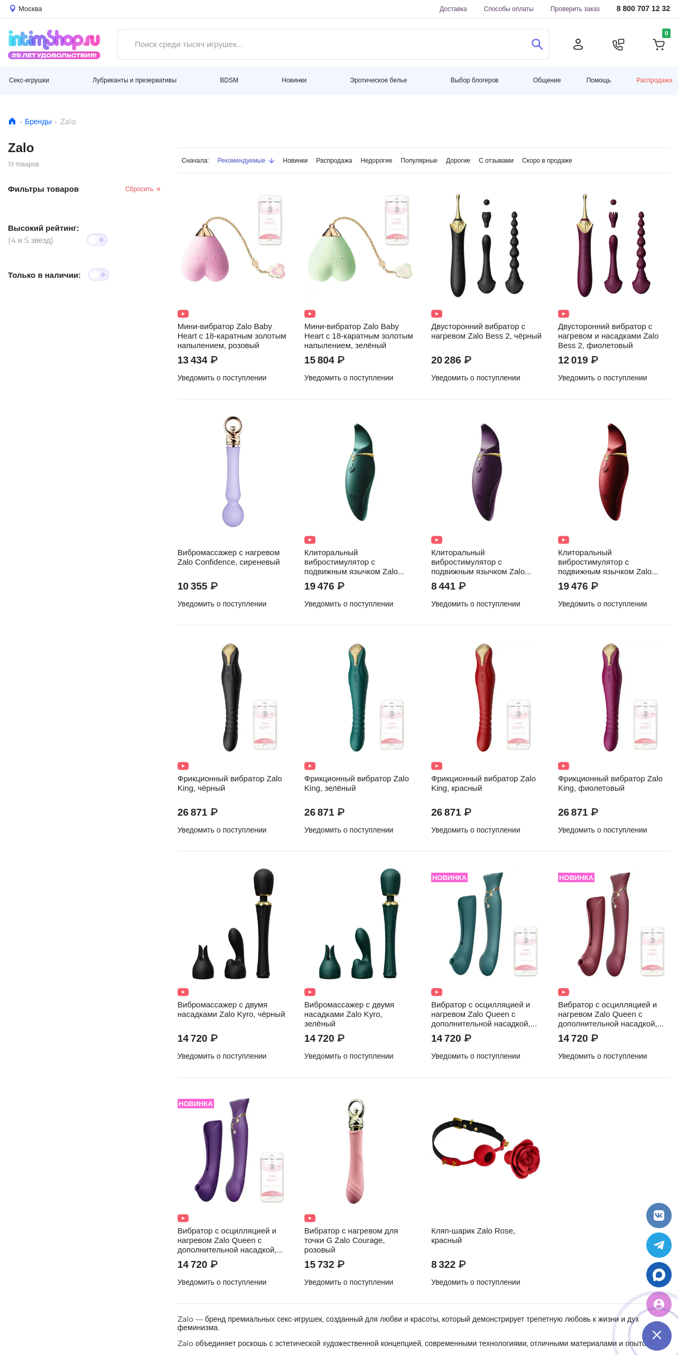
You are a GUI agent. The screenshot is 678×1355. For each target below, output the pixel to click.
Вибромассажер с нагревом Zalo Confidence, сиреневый (229, 557)
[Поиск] (537, 44)
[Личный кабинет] (578, 44)
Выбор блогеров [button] (475, 80)
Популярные (419, 160)
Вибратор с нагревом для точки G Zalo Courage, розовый (351, 1240)
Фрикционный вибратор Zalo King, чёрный (230, 783)
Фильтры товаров (43, 189)
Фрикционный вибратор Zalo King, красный (483, 783)
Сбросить (143, 189)
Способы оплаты (509, 9)
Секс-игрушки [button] (29, 80)
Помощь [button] (599, 80)
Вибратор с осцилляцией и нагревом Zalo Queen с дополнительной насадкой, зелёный (481, 1014)
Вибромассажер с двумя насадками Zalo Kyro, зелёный (349, 1014)
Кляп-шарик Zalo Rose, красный (473, 1235)
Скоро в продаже (547, 160)
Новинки (295, 160)
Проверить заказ (575, 9)
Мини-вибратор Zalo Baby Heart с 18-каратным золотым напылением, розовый (232, 336)
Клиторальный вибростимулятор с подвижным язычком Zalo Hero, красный (605, 562)
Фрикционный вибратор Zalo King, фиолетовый (610, 783)
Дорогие (458, 160)
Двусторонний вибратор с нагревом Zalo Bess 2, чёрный (486, 331)
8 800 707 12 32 (643, 8)
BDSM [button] (229, 80)
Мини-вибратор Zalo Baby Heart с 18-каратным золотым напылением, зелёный (358, 336)
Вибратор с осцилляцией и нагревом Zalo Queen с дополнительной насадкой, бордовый (607, 1014)
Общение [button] (547, 80)
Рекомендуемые (245, 160)
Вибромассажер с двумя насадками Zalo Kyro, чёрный (231, 1009)
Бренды (38, 121)
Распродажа (654, 80)
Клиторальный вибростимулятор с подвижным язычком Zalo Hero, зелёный (351, 562)
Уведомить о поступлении (222, 377)
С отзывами (496, 160)
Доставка (453, 9)
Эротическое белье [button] (378, 80)
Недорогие (377, 160)
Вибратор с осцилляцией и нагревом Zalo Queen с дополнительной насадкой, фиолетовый (227, 1240)
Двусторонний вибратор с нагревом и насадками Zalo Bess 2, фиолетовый (608, 336)
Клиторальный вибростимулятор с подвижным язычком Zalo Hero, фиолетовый (478, 562)
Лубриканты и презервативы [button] (134, 80)
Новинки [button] (294, 80)
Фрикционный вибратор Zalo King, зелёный (356, 783)
